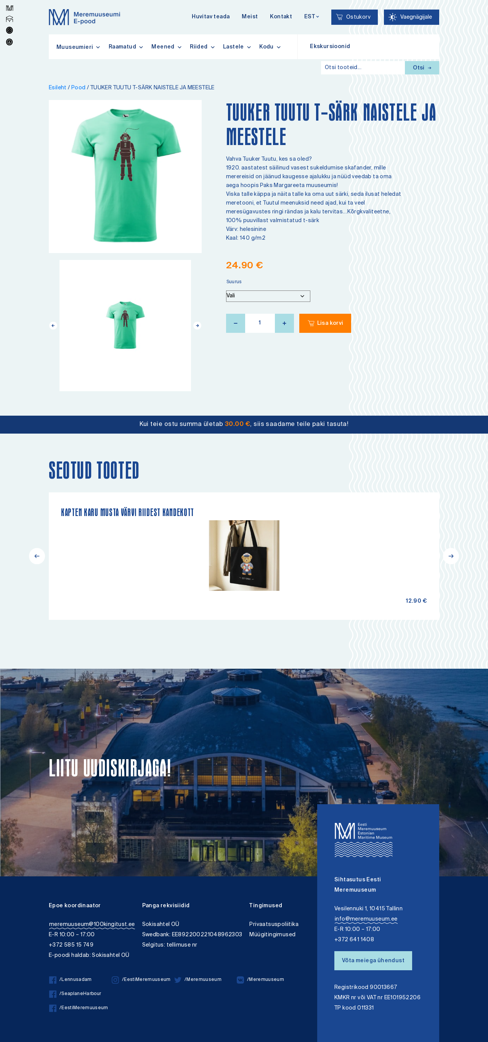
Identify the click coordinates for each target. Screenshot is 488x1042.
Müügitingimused (272, 935)
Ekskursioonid (330, 47)
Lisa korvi (330, 324)
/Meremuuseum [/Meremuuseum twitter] (198, 980)
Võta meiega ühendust (373, 961)
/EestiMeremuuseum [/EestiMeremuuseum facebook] (78, 1008)
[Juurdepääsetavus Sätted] (411, 17)
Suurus (234, 282)
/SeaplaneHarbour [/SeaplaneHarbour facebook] (75, 994)
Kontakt (281, 17)
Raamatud (126, 47)
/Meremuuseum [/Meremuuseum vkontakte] (260, 980)
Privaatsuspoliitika (274, 924)
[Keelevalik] (311, 17)
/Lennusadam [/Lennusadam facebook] (70, 980)
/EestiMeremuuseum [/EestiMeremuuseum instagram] (141, 980)
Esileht (58, 88)
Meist (250, 17)
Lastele (237, 47)
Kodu (270, 47)
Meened (166, 47)
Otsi (422, 68)
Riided (202, 47)
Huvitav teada (211, 17)
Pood (78, 88)
